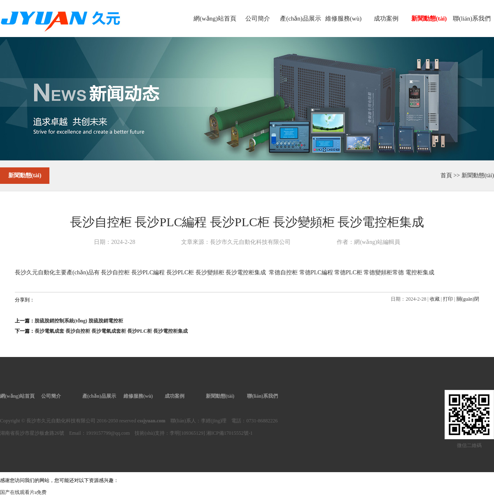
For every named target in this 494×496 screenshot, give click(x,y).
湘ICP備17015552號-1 (229, 433)
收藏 (435, 299)
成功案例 (386, 18)
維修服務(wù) (343, 18)
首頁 (446, 175)
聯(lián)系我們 (472, 18)
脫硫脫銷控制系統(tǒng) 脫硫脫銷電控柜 (79, 321)
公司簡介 (257, 18)
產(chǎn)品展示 (300, 18)
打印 (448, 299)
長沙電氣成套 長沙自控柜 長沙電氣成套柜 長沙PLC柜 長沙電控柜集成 (111, 331)
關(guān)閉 (468, 299)
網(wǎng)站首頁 (214, 18)
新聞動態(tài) (429, 18)
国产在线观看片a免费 (23, 492)
